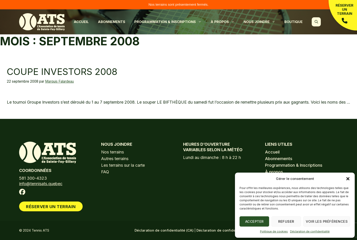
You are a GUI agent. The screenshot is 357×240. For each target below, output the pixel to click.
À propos (225, 21)
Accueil (81, 22)
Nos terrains (112, 152)
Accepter (254, 221)
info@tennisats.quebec (40, 183)
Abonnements (111, 22)
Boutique (293, 22)
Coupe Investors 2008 (62, 71)
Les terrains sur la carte (123, 165)
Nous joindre (262, 21)
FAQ (105, 171)
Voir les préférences (327, 221)
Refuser (286, 221)
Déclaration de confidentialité (310, 231)
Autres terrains (114, 158)
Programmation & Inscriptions (170, 21)
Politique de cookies (274, 231)
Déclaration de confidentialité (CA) (164, 230)
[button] (348, 178)
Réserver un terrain (344, 13)
